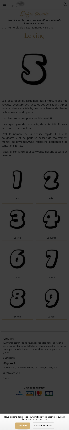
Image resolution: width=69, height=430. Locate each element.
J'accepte (22, 425)
